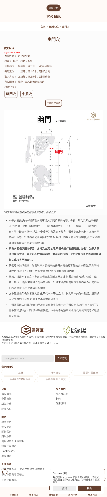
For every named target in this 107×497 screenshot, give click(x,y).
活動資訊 (7, 393)
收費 (58, 398)
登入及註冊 (62, 393)
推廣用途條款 (9, 446)
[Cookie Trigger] (9, 451)
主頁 (43, 27)
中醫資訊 (7, 398)
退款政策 (7, 455)
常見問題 (7, 426)
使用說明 (61, 403)
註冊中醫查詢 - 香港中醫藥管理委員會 (23, 469)
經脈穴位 (54, 27)
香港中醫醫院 (9, 479)
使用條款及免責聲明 (13, 441)
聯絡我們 (7, 421)
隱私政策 (7, 436)
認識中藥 (7, 403)
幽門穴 (65, 27)
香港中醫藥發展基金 (13, 474)
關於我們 (7, 431)
